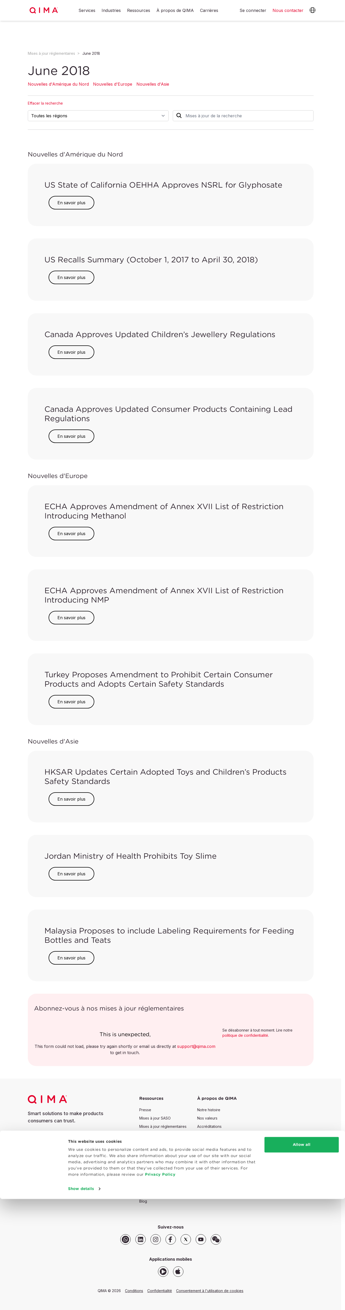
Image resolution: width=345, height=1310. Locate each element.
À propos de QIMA (175, 10)
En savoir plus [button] (71, 202)
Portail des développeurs (161, 1184)
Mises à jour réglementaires (51, 53)
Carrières (209, 10)
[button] (312, 10)
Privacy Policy (160, 1285)
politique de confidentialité (245, 1035)
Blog (143, 1201)
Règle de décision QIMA (218, 1151)
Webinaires (148, 1168)
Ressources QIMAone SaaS (162, 1176)
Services (86, 10)
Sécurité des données (216, 1176)
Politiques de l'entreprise (218, 1143)
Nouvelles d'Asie (152, 84)
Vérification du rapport (158, 1193)
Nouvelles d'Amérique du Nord (58, 84)
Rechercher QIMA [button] (211, 1190)
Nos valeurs (207, 1118)
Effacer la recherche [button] (45, 103)
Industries (111, 10)
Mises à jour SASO (155, 1118)
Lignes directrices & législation (223, 1168)
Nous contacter (51, 1138)
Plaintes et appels (212, 1159)
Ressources (138, 10)
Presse (145, 1110)
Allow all (301, 1255)
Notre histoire (208, 1110)
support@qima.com (196, 1046)
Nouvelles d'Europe (112, 84)
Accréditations (209, 1126)
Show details (81, 1299)
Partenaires (207, 1134)
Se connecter (253, 10)
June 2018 (91, 53)
